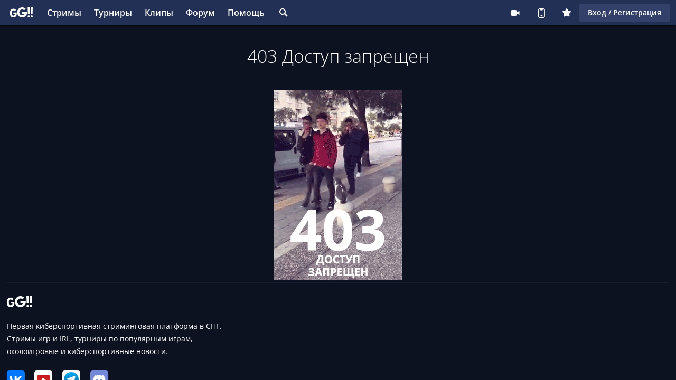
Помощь (246, 12)
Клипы (159, 12)
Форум (200, 12)
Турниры (113, 12)
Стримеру (515, 12)
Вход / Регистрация (624, 12)
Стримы (64, 12)
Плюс (566, 12)
